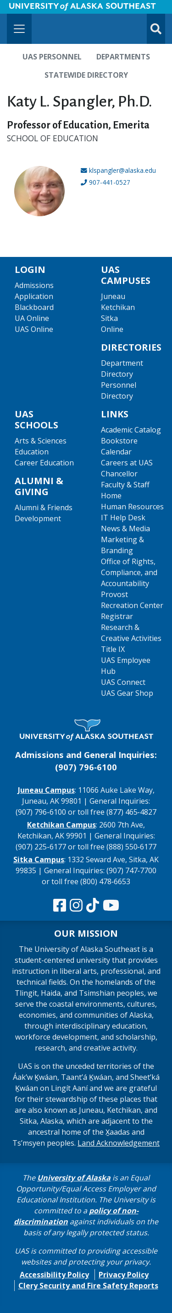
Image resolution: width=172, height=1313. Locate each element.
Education (32, 452)
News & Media (125, 528)
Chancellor (119, 474)
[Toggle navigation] (19, 29)
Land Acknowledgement (119, 1143)
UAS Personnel (52, 57)
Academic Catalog (131, 430)
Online (112, 329)
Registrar (117, 616)
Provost (114, 594)
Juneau (113, 296)
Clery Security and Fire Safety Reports (88, 1286)
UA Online (32, 318)
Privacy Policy (124, 1275)
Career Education (44, 463)
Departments (123, 57)
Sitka (109, 318)
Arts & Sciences (41, 441)
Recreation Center (132, 605)
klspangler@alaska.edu (122, 170)
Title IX (113, 649)
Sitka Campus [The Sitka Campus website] (38, 859)
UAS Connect (123, 682)
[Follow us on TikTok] (92, 905)
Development (38, 518)
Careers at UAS (127, 463)
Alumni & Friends (43, 507)
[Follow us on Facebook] (59, 905)
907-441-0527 (109, 182)
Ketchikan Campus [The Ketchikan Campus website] (61, 825)
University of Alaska (74, 1178)
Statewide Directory (86, 75)
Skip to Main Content (43, 9)
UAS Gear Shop (127, 693)
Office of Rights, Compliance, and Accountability (129, 572)
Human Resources (132, 507)
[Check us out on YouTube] (111, 905)
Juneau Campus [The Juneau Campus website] (46, 790)
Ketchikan (118, 307)
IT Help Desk (123, 517)
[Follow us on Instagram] (76, 905)
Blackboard (34, 307)
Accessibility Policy (54, 1275)
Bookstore (119, 441)
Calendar (116, 452)
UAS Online (34, 329)
